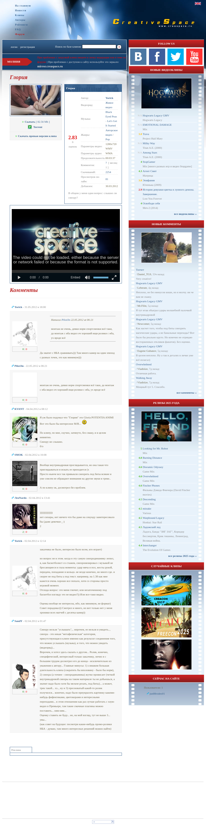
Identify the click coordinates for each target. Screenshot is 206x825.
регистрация (27, 46)
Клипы (19, 15)
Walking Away (144, 377)
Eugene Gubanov (146, 350)
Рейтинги (21, 24)
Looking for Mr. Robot (155, 448)
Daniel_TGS (144, 274)
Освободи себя (151, 203)
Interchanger (150, 545)
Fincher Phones (151, 485)
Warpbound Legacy (153, 517)
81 (107, 179)
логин (14, 46)
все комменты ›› (187, 392)
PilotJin (66, 319)
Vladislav (142, 368)
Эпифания (149, 180)
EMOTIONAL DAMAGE (157, 124)
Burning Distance (152, 457)
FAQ (18, 29)
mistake (147, 508)
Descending (149, 499)
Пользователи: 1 (153, 687)
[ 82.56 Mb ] (36, 121)
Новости (20, 10)
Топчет (140, 269)
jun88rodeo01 (157, 693)
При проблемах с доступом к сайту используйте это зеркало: (83, 61)
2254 (108, 172)
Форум (20, 34)
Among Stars (150, 152)
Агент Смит (150, 171)
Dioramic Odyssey (153, 466)
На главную (23, 5)
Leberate (142, 287)
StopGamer (149, 161)
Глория (70, 88)
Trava (146, 133)
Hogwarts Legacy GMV (156, 115)
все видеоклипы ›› (185, 213)
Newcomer (143, 323)
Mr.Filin (141, 305)
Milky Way (149, 143)
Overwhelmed (143, 364)
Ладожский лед (151, 527)
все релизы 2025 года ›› (182, 555)
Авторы (20, 20)
